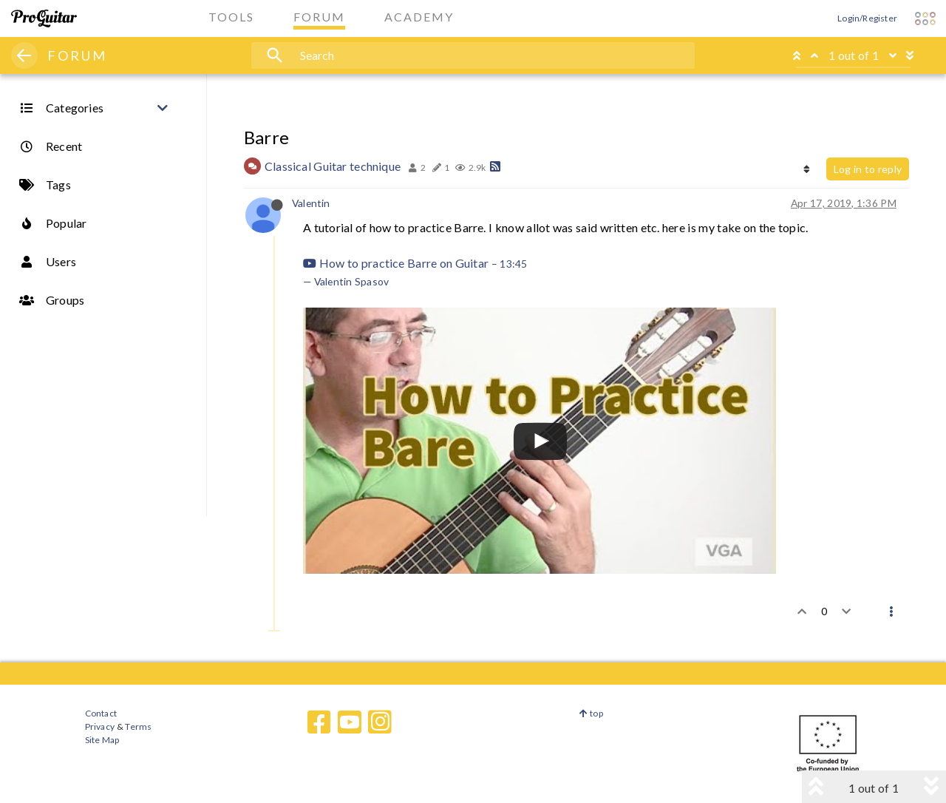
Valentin (311, 203)
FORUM (77, 55)
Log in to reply (868, 169)
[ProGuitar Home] (44, 18)
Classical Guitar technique (333, 166)
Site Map (102, 739)
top (590, 713)
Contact (101, 713)
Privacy (100, 726)
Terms (137, 726)
